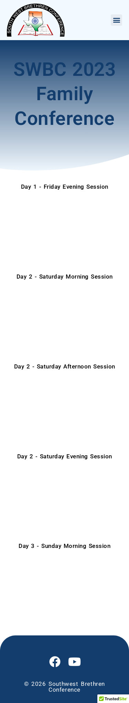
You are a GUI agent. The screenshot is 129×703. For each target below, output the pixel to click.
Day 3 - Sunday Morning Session (64, 545)
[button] (116, 20)
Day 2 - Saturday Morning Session (65, 276)
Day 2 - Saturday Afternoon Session (64, 366)
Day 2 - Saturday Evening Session (64, 456)
